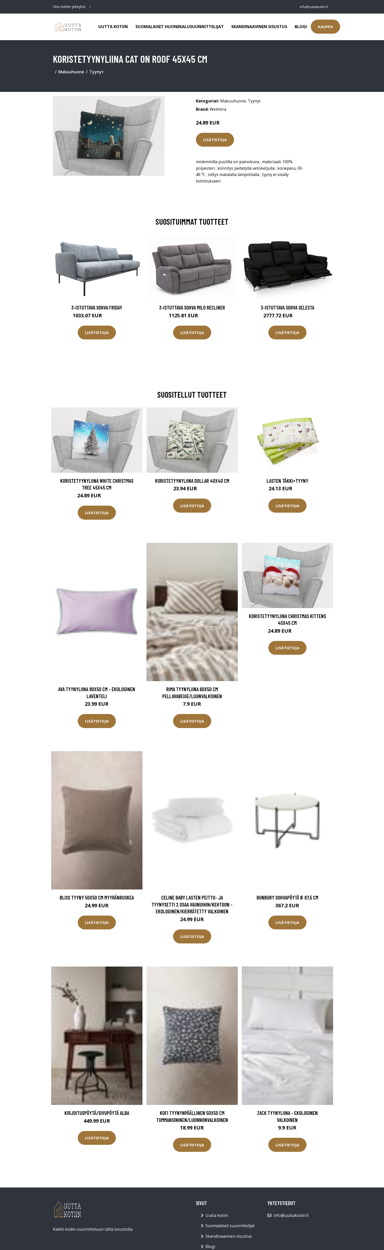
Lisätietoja (215, 139)
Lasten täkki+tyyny (287, 481)
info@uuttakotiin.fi (312, 6)
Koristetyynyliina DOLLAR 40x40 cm (192, 481)
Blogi (301, 26)
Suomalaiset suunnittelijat (230, 1225)
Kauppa (325, 26)
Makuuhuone (71, 72)
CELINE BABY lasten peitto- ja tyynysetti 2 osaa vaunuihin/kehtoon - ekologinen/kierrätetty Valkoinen (192, 904)
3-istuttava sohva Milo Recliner (192, 307)
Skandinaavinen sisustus (259, 26)
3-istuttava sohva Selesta (287, 307)
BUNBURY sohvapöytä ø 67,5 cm (287, 897)
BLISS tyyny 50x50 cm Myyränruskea (97, 897)
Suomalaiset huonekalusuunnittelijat (179, 26)
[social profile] (90, 7)
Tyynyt (97, 72)
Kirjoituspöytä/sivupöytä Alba (96, 1113)
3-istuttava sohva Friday (96, 307)
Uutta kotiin (113, 26)
